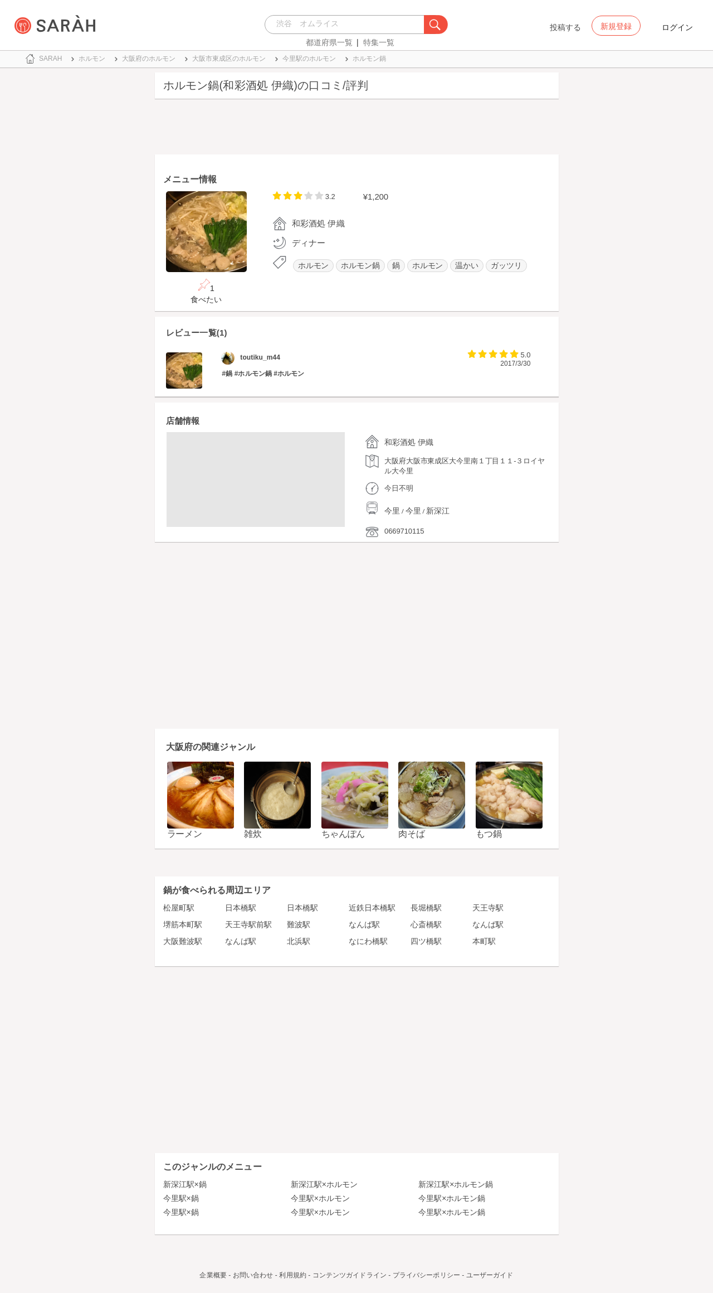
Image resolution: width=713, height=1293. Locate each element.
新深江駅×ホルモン (324, 1184)
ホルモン (313, 265)
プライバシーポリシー (426, 1275)
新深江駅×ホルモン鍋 (455, 1184)
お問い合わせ (253, 1275)
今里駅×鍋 (181, 1198)
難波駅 (298, 924)
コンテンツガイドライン (349, 1275)
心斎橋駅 (426, 924)
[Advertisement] (357, 129)
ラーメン (184, 834)
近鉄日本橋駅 (372, 907)
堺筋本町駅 (182, 924)
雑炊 (252, 834)
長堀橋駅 (426, 907)
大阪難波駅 (182, 941)
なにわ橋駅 (368, 941)
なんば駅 (364, 924)
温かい (466, 265)
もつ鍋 (489, 834)
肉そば (411, 834)
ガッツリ (506, 265)
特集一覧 (378, 42)
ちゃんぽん (343, 834)
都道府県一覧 (329, 42)
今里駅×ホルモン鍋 (451, 1198)
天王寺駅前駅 (248, 924)
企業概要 (212, 1275)
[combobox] (347, 24)
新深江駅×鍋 (185, 1184)
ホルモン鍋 (360, 265)
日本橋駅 (240, 907)
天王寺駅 (488, 907)
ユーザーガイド (490, 1275)
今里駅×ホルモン (320, 1198)
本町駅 (484, 941)
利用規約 (292, 1275)
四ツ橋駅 (426, 941)
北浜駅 (298, 941)
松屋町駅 (178, 907)
